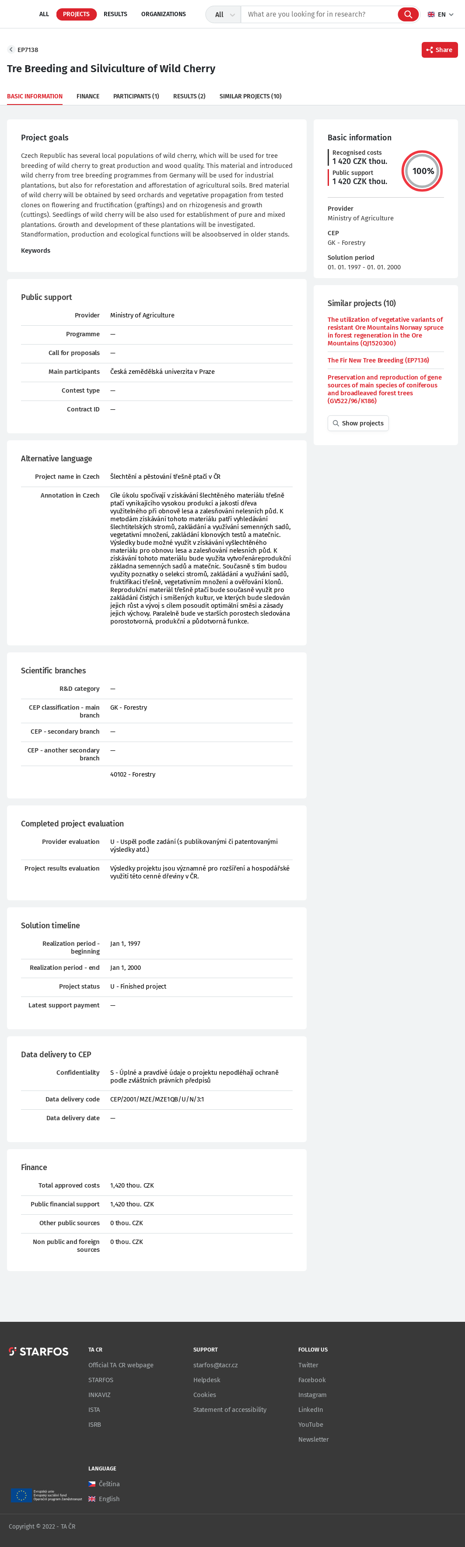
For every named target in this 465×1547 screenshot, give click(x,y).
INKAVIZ (99, 1395)
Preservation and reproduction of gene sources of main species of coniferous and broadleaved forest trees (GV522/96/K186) (385, 389)
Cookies (204, 1395)
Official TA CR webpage (121, 1365)
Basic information (35, 96)
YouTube (310, 1425)
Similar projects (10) (251, 96)
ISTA (94, 1410)
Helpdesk (206, 1380)
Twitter (308, 1365)
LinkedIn (310, 1410)
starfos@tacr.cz (215, 1365)
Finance (88, 96)
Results (115, 14)
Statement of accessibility (229, 1410)
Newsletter (313, 1439)
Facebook (311, 1380)
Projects (76, 14)
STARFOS (100, 1380)
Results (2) (189, 96)
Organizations (163, 14)
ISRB (94, 1425)
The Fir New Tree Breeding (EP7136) (378, 360)
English (109, 1499)
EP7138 (27, 50)
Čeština (109, 1484)
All (44, 14)
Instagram (312, 1395)
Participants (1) (136, 96)
